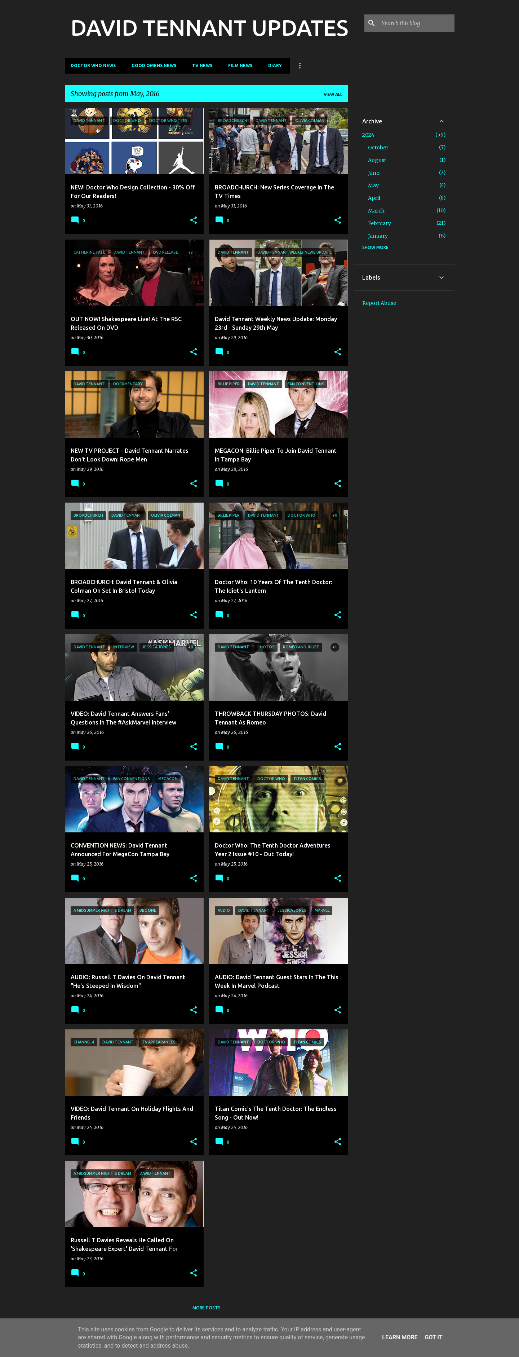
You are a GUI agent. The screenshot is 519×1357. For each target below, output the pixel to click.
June (373, 173)
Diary (275, 65)
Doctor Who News (93, 65)
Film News (240, 65)
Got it (433, 1337)
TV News (202, 65)
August (377, 160)
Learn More (399, 1337)
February (379, 223)
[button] (193, 221)
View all (333, 94)
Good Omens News (154, 65)
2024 (368, 135)
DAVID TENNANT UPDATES (209, 27)
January (378, 236)
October (378, 147)
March (376, 210)
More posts (206, 1307)
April (374, 198)
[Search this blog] (416, 23)
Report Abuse (379, 303)
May (373, 185)
